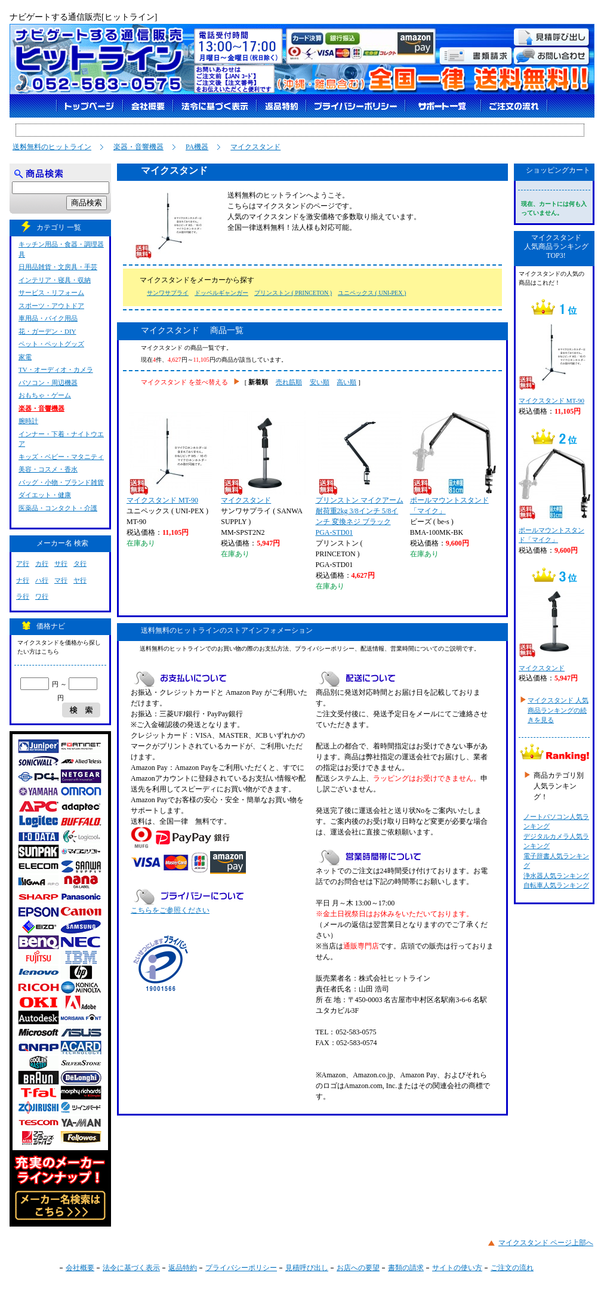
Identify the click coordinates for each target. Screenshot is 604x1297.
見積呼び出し (306, 1268)
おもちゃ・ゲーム (45, 395)
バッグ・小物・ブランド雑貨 (61, 482)
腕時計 (28, 420)
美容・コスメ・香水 (48, 469)
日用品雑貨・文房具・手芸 (58, 266)
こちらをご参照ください (170, 910)
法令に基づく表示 (131, 1268)
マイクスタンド (255, 147)
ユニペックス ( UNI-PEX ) (372, 292)
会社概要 (80, 1268)
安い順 (319, 382)
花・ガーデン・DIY (47, 331)
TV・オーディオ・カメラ (56, 369)
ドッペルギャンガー (221, 292)
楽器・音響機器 (138, 147)
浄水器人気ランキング (556, 875)
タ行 (80, 563)
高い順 (346, 382)
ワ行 (41, 596)
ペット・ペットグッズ (51, 343)
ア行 (22, 563)
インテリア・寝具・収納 (55, 280)
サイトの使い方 (457, 1268)
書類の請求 (406, 1268)
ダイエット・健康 (45, 494)
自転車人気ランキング (556, 885)
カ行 (41, 563)
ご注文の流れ (512, 1268)
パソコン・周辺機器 (48, 382)
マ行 (60, 580)
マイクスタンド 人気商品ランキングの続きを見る (558, 710)
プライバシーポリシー (241, 1268)
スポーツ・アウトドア (51, 305)
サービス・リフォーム (51, 292)
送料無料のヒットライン (52, 147)
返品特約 (182, 1268)
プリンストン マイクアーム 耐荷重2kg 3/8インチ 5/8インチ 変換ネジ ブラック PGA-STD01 (359, 474)
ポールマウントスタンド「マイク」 (453, 463)
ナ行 (22, 580)
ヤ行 (80, 580)
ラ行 (22, 596)
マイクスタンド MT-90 (169, 457)
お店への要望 (358, 1268)
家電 (25, 357)
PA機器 (197, 147)
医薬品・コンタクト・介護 (58, 508)
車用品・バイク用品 (48, 318)
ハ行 (41, 580)
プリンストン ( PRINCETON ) (293, 292)
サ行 (60, 563)
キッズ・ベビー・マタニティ (61, 456)
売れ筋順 (289, 382)
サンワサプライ (168, 292)
